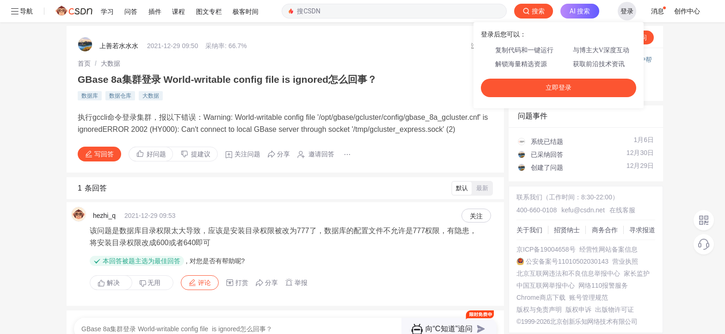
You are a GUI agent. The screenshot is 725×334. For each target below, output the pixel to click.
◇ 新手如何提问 (538, 58)
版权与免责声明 (536, 287)
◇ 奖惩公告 (532, 67)
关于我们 (526, 207)
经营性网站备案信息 (605, 227)
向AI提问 (626, 15)
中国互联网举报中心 (542, 263)
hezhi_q (104, 193)
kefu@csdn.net (580, 188)
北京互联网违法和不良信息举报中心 (565, 251)
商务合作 (601, 207)
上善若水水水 (118, 23)
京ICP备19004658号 (542, 227)
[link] (84, 41)
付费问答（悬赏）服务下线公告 (561, 37)
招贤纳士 (564, 207)
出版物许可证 (611, 287)
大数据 (110, 41)
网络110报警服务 (600, 263)
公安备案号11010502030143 (563, 239)
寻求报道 (639, 207)
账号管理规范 (585, 275)
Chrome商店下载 (537, 275)
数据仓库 (120, 73)
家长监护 (633, 251)
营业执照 (622, 239)
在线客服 (619, 188)
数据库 (89, 73)
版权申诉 (575, 287)
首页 (84, 41)
